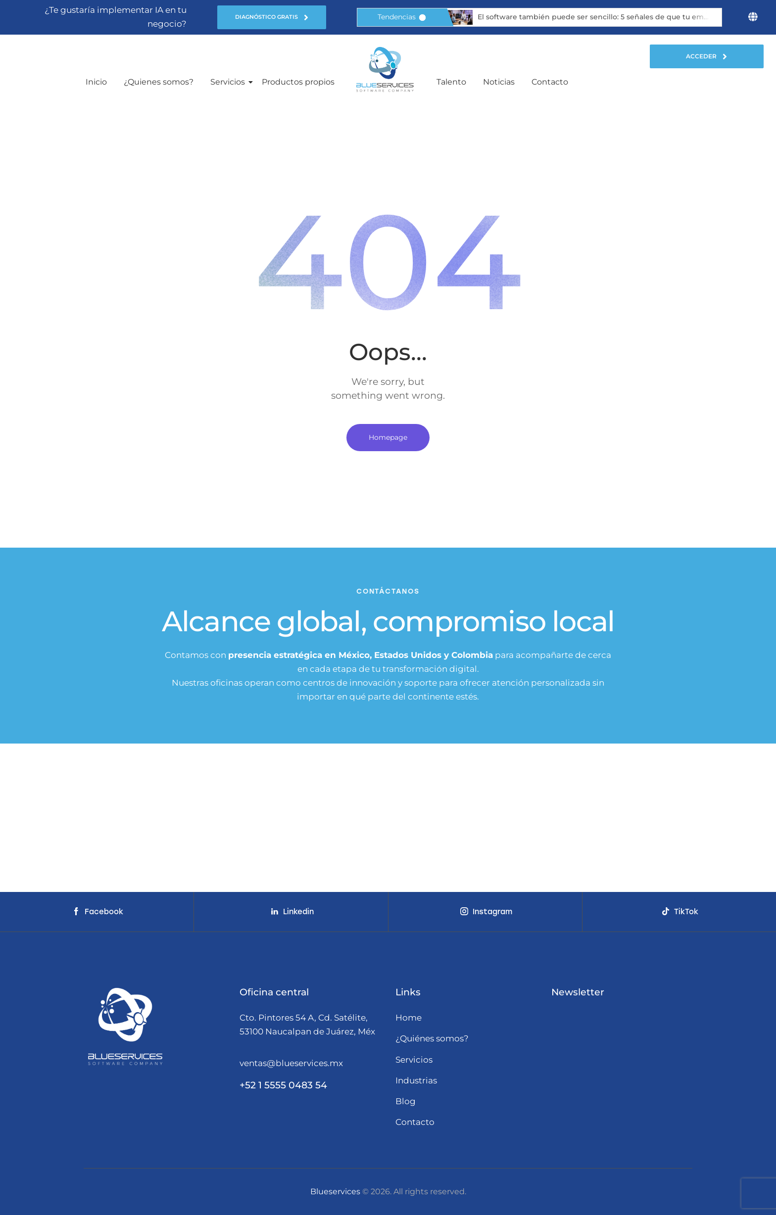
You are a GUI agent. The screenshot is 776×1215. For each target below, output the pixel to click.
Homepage (388, 437)
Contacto (550, 82)
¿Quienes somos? (159, 82)
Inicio (96, 82)
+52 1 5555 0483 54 (283, 1085)
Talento (451, 82)
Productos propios (298, 82)
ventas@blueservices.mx (291, 1063)
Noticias (499, 82)
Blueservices (335, 1191)
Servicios (229, 82)
